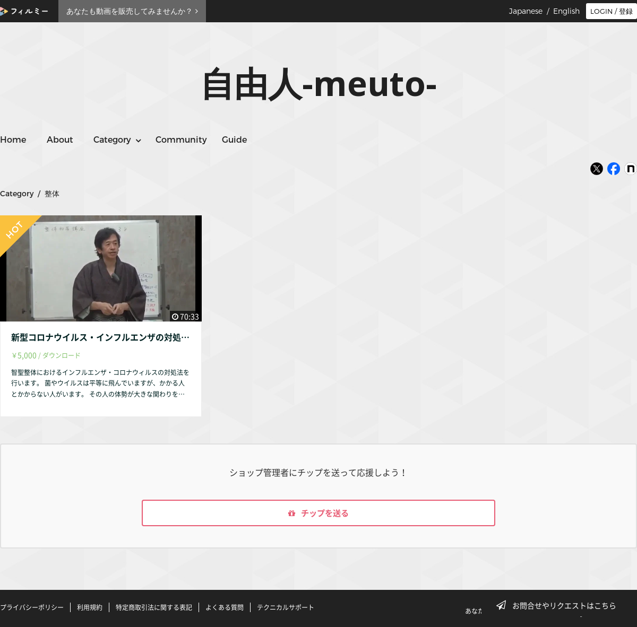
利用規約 (89, 607)
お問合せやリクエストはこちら (559, 605)
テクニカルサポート (285, 607)
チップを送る (318, 513)
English (566, 11)
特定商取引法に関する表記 (154, 607)
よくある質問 (224, 607)
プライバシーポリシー (32, 607)
